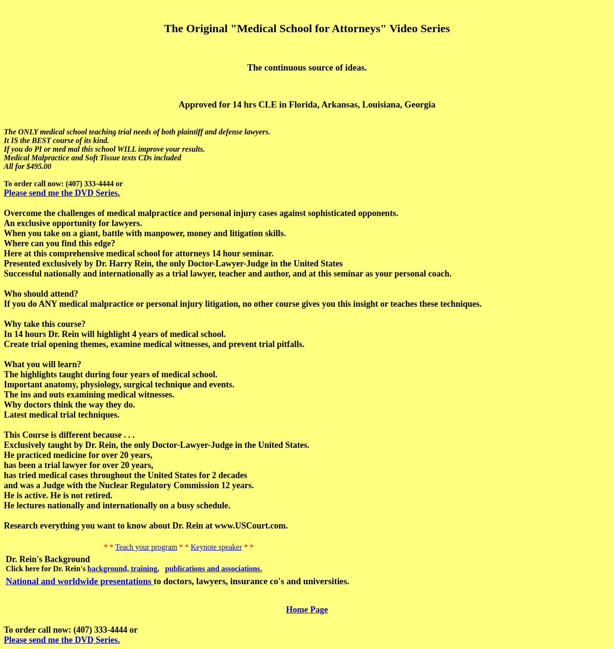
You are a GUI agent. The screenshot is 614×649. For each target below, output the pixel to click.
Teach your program (146, 547)
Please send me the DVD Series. (62, 193)
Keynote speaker (216, 547)
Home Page (307, 609)
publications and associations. (213, 569)
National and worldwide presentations (80, 581)
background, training (122, 569)
